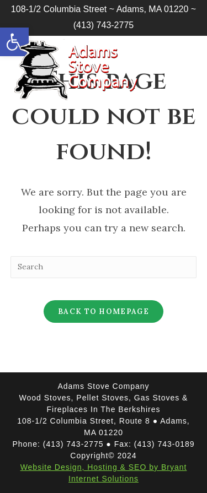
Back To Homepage (103, 311)
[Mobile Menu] (176, 61)
